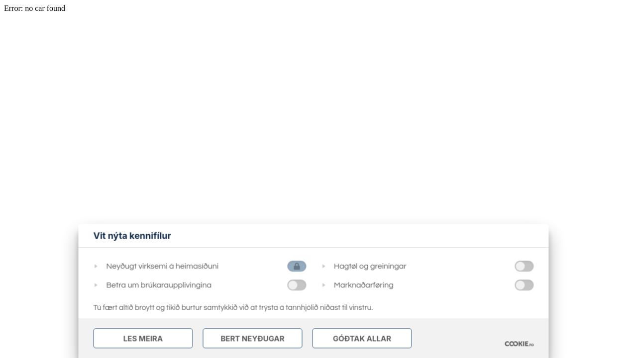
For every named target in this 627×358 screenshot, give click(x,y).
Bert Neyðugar (252, 338)
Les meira (143, 338)
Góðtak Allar (362, 338)
